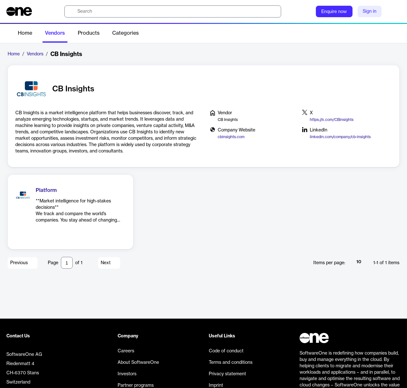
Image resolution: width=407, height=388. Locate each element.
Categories (125, 33)
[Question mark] (307, 11)
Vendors (55, 33)
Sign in (369, 11)
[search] (172, 11)
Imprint (216, 385)
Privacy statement (227, 374)
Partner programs (136, 385)
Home (25, 33)
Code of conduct (226, 351)
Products (88, 33)
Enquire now (334, 12)
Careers (126, 351)
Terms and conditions (230, 362)
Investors (127, 374)
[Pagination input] (67, 263)
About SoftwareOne (138, 362)
